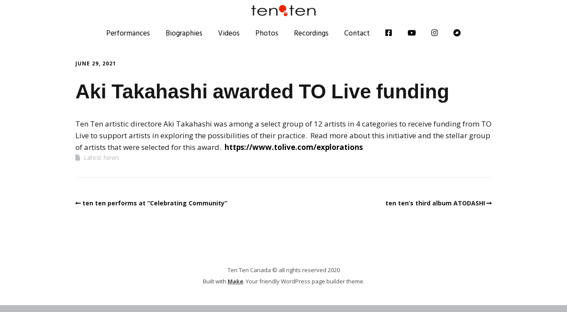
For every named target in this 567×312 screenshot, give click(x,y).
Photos (266, 33)
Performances (128, 33)
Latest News (101, 157)
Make (235, 281)
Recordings (311, 33)
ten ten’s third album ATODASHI (435, 203)
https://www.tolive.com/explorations (294, 147)
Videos (229, 33)
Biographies (184, 33)
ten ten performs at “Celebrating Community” (154, 203)
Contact (357, 33)
